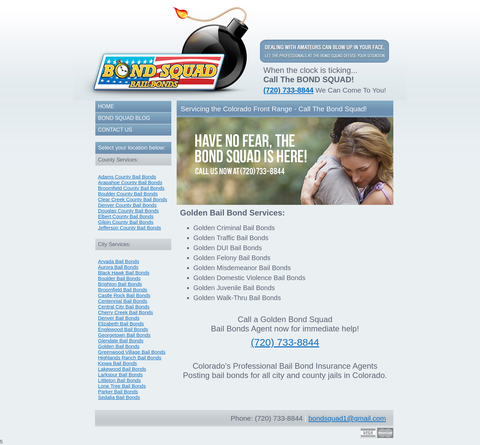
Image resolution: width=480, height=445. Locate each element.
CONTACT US (115, 130)
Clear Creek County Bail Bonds (132, 199)
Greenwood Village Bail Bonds (131, 352)
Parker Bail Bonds (118, 391)
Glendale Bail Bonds (120, 340)
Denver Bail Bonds (118, 318)
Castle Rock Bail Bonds (124, 295)
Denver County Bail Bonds (127, 205)
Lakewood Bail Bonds (122, 369)
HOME (106, 106)
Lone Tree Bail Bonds (122, 386)
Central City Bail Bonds (123, 306)
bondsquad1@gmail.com (347, 418)
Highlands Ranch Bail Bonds (129, 357)
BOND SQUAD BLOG (124, 118)
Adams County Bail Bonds (127, 177)
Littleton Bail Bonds (119, 380)
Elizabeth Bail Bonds (121, 323)
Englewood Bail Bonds (123, 329)
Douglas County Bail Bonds (128, 211)
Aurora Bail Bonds (118, 267)
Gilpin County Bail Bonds (125, 222)
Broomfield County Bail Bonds (131, 188)
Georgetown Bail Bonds (124, 335)
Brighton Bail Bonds (120, 284)
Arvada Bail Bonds (118, 261)
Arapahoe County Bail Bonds (130, 182)
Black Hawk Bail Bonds (123, 272)
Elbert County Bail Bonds (126, 216)
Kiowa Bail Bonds (117, 363)
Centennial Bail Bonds (122, 301)
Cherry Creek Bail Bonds (125, 312)
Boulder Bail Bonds (119, 278)
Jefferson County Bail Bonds (129, 227)
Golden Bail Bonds (118, 346)
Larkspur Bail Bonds (120, 374)
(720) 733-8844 (288, 90)
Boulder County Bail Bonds (128, 194)
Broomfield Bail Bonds (122, 289)
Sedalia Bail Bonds (119, 397)
